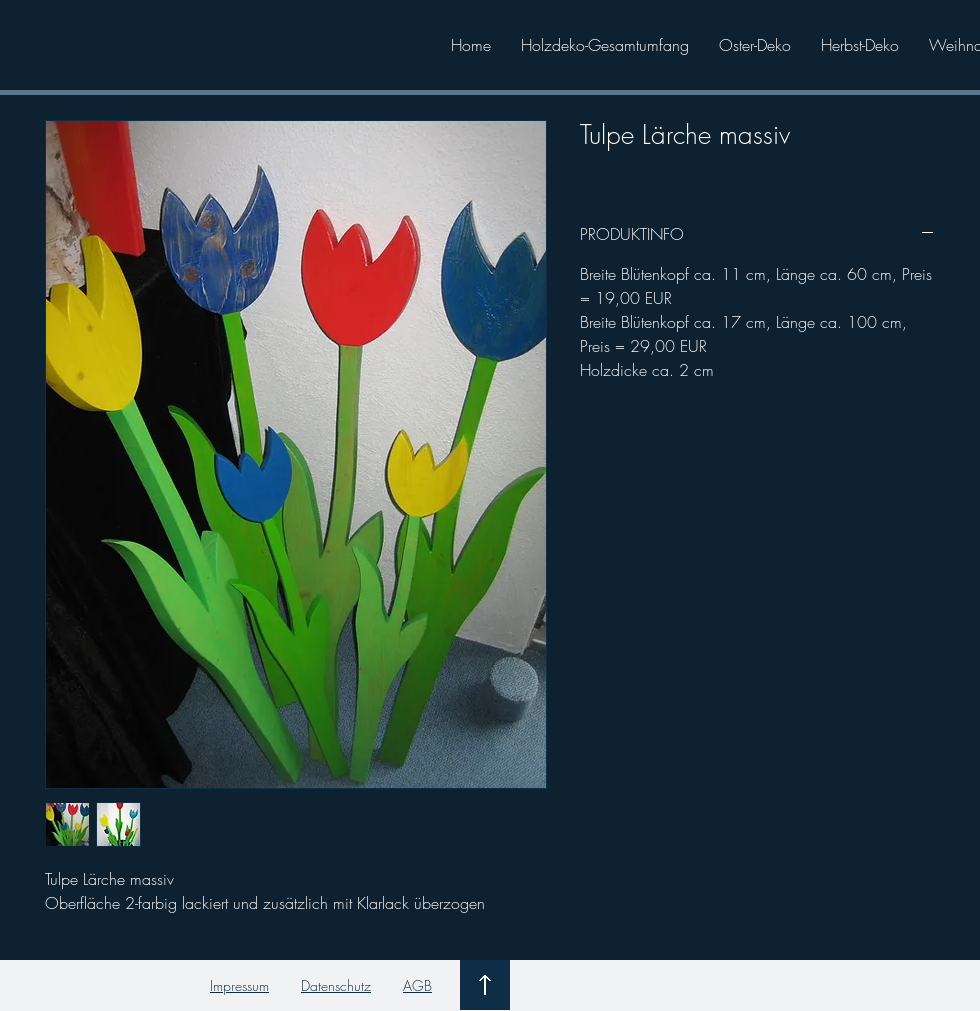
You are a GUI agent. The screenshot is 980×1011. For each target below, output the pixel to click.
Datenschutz (336, 985)
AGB (417, 985)
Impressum (239, 985)
